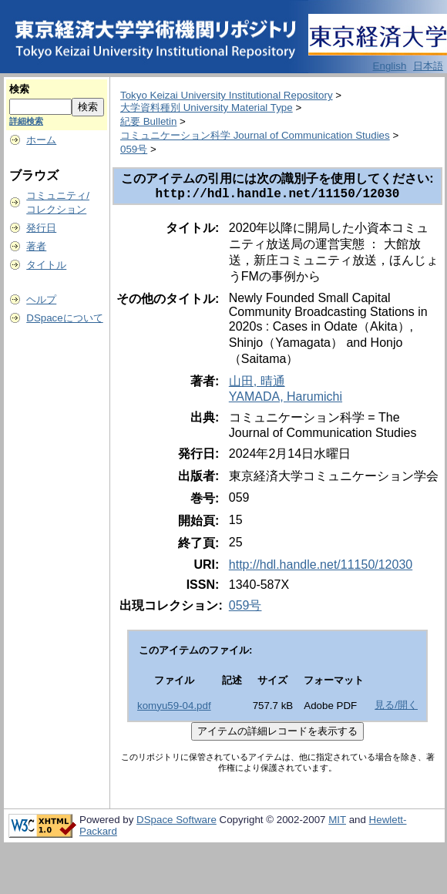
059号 (133, 149)
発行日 (41, 228)
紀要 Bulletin (148, 121)
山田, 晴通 (257, 384)
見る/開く (396, 708)
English (390, 66)
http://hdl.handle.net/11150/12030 (320, 567)
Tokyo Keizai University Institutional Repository (226, 95)
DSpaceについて (64, 318)
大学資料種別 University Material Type (206, 107)
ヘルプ (41, 299)
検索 (19, 89)
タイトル (46, 265)
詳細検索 (26, 121)
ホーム (41, 140)
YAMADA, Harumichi (285, 399)
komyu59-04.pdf (174, 708)
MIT (337, 822)
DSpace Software (176, 822)
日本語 (428, 66)
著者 (36, 246)
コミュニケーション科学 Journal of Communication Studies (255, 135)
